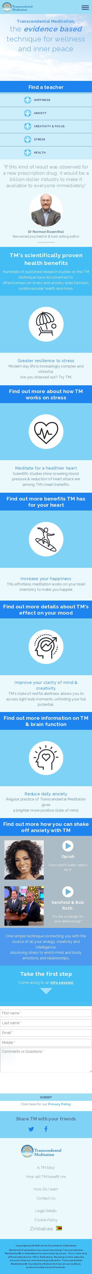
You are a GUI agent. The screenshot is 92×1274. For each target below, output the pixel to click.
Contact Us (46, 1198)
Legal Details (46, 1211)
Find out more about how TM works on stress (46, 394)
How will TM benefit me (46, 1177)
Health (40, 152)
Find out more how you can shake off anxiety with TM (46, 827)
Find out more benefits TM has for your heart (45, 502)
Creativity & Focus (49, 126)
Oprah (68, 856)
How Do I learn (46, 1189)
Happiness (42, 100)
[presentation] (34, 1082)
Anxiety (40, 113)
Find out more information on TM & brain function (46, 721)
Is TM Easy (46, 1167)
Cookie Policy (45, 1220)
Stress (39, 139)
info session (61, 983)
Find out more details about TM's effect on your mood (46, 609)
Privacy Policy (59, 1104)
